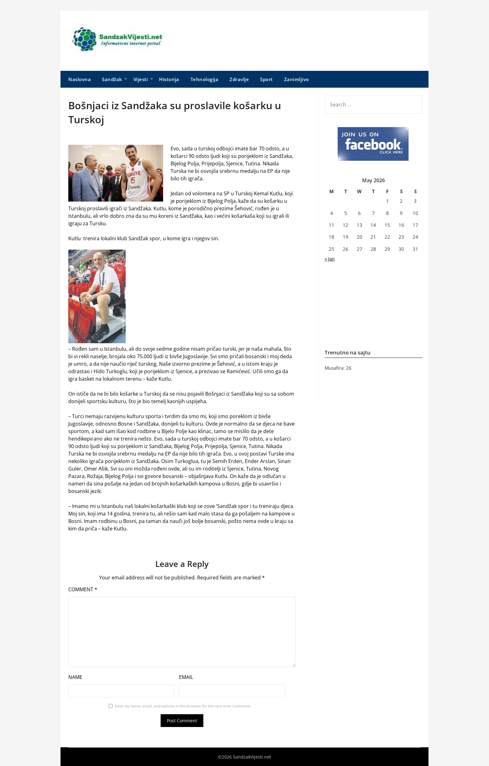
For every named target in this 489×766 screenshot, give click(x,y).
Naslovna (79, 79)
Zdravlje (239, 79)
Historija (169, 79)
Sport (266, 79)
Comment (82, 589)
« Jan (330, 259)
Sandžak (112, 79)
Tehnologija (205, 79)
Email (186, 677)
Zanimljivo (296, 79)
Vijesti (140, 79)
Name (75, 677)
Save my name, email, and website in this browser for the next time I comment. (183, 706)
